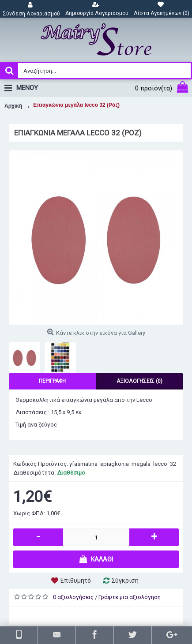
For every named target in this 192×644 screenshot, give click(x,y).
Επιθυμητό (75, 580)
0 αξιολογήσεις (73, 597)
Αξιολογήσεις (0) (139, 381)
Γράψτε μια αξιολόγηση (129, 597)
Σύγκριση (125, 580)
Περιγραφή (52, 381)
